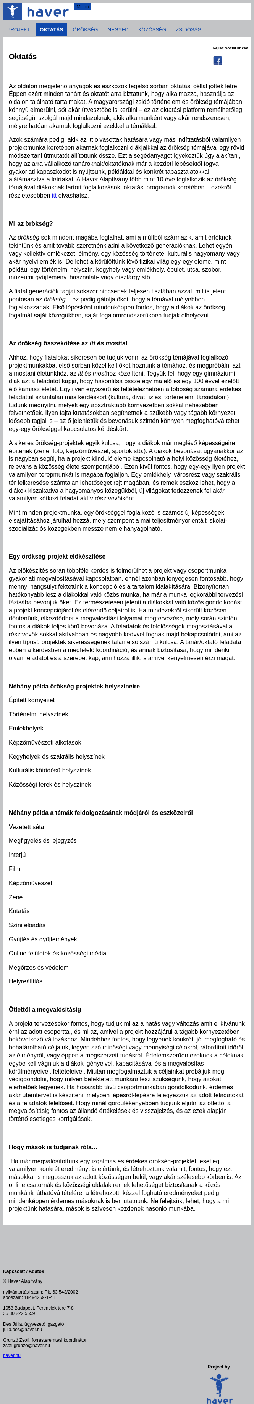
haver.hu (12, 1355)
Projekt (18, 29)
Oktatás (51, 29)
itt (54, 195)
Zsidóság (188, 29)
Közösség (152, 29)
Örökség (85, 29)
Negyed (118, 29)
